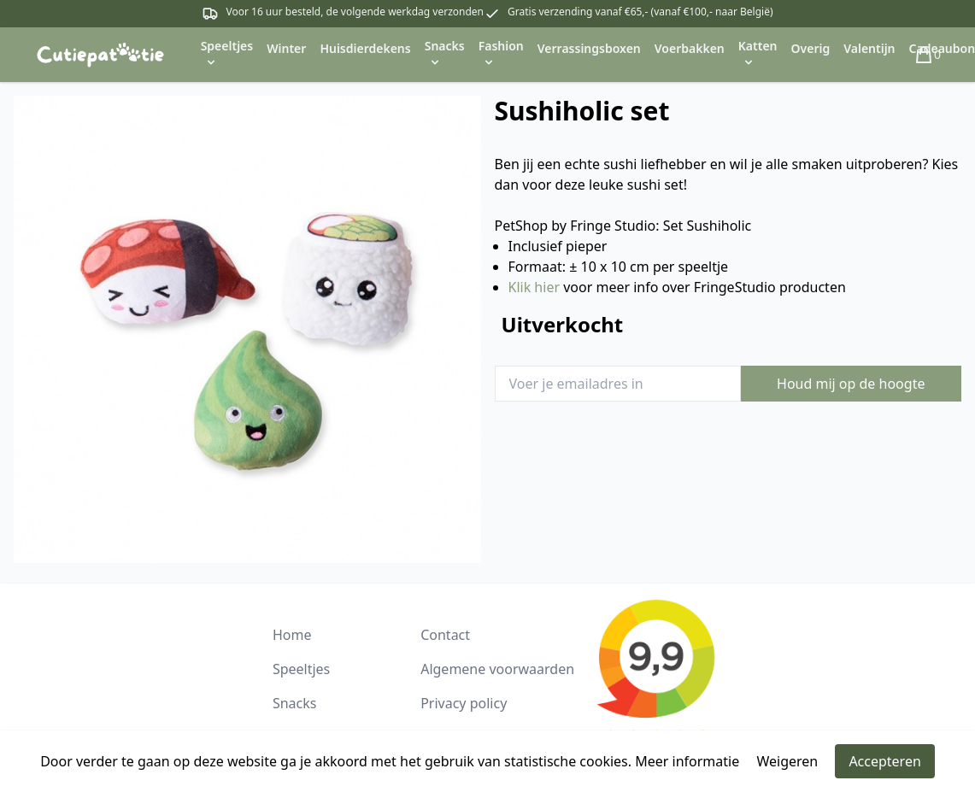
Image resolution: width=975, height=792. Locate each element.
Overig (811, 48)
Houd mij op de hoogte (851, 383)
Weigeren (787, 761)
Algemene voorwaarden (497, 669)
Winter (286, 48)
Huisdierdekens (365, 48)
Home (292, 634)
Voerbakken (690, 48)
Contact (445, 634)
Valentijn (869, 48)
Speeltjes (301, 669)
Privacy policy (463, 703)
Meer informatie (687, 761)
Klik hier (534, 287)
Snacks (295, 703)
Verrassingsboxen (589, 48)
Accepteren (884, 761)
